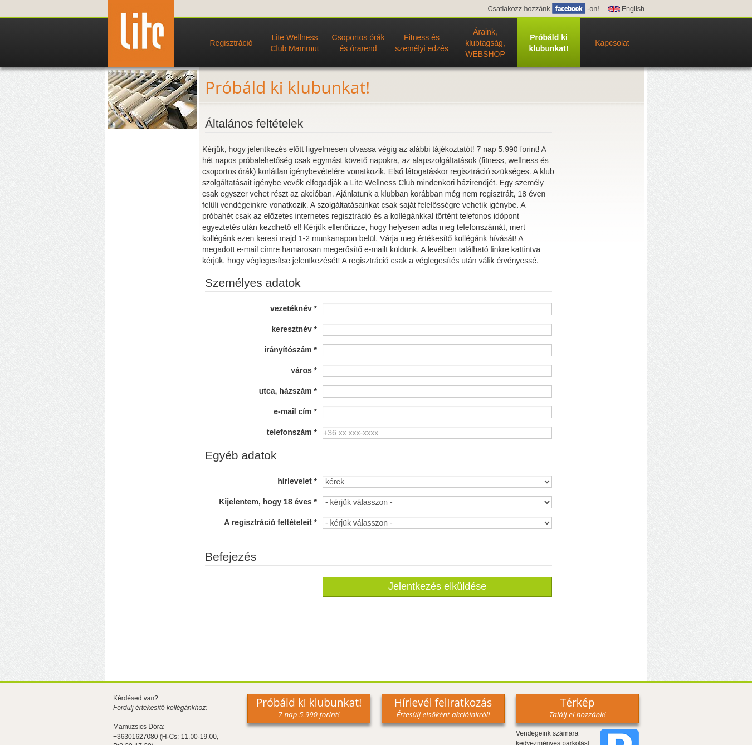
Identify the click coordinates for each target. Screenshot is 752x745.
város (304, 370)
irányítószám (290, 349)
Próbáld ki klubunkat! (549, 43)
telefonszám (292, 432)
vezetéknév (293, 308)
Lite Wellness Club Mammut (294, 43)
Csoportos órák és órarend (358, 43)
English (633, 9)
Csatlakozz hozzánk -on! (543, 9)
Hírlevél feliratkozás (443, 707)
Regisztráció (230, 42)
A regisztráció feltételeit (270, 522)
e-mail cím (295, 411)
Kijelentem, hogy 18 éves (268, 501)
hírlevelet (297, 481)
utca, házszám (288, 390)
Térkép (577, 707)
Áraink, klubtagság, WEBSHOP (485, 42)
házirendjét (476, 182)
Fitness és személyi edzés (421, 43)
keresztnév (294, 329)
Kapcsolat (612, 42)
